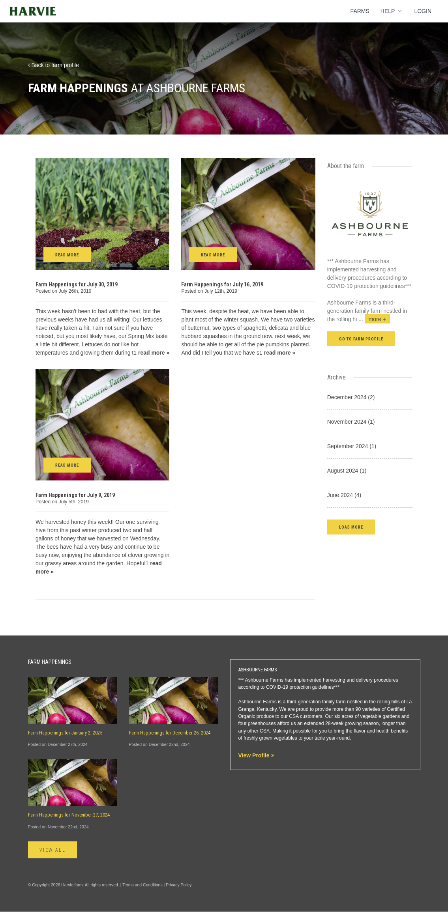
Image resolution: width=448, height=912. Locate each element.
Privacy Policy (178, 884)
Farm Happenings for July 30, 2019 (77, 284)
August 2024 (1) (347, 470)
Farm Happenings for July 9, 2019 (75, 495)
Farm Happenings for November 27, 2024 (69, 815)
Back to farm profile (53, 65)
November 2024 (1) (351, 422)
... (374, 319)
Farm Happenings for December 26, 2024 (169, 733)
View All (53, 850)
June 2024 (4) (344, 495)
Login (422, 11)
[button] (351, 527)
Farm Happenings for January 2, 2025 (65, 733)
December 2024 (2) (351, 397)
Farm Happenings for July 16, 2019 (222, 284)
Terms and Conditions (142, 884)
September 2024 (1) (352, 446)
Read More (67, 255)
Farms (360, 11)
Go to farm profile (361, 339)
